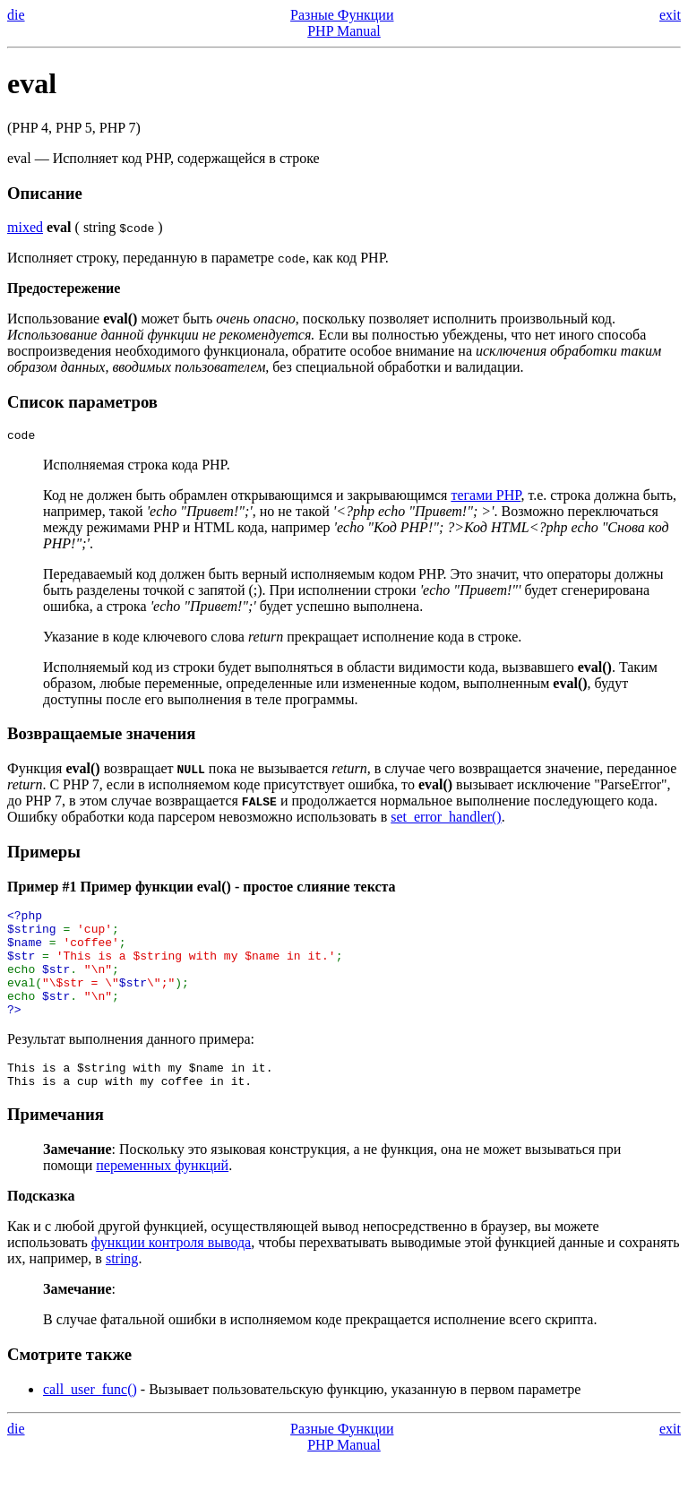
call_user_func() (90, 1418)
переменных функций (162, 1194)
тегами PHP (485, 497)
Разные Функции (341, 14)
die (16, 14)
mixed (25, 227)
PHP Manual (344, 31)
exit (670, 14)
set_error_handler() (446, 819)
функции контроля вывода (171, 1271)
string (122, 1288)
